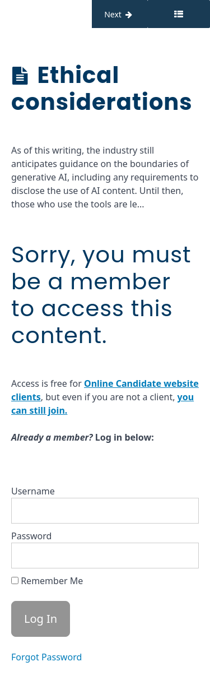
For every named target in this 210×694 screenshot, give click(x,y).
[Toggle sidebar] (178, 14)
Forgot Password (46, 657)
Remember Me (47, 581)
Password (31, 536)
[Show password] (179, 555)
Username (33, 491)
